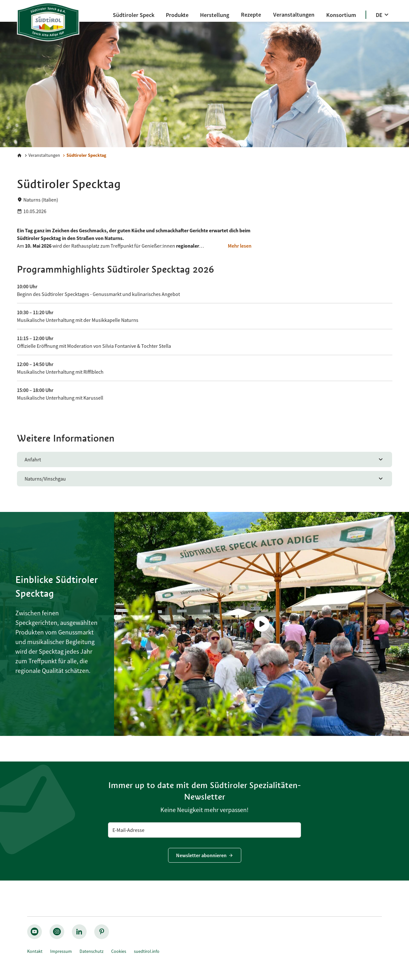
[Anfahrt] (204, 459)
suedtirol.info (146, 951)
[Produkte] (177, 14)
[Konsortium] (341, 14)
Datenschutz (92, 951)
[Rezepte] (251, 15)
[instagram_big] (57, 931)
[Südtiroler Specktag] (83, 155)
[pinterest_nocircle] (101, 931)
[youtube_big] (34, 931)
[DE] (383, 14)
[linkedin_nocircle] (79, 931)
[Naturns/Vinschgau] (204, 478)
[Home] (19, 155)
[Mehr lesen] (239, 246)
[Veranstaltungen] (294, 15)
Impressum (61, 951)
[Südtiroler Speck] (133, 14)
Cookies (118, 951)
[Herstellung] (214, 14)
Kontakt (34, 951)
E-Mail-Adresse (128, 830)
